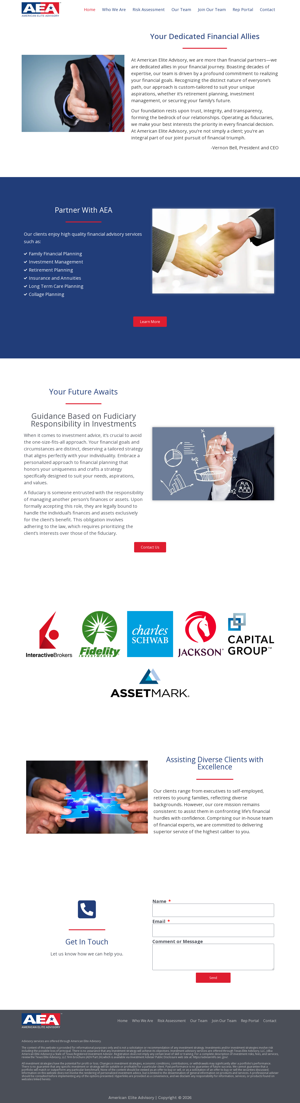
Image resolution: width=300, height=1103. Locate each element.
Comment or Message (177, 941)
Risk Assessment (149, 9)
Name (159, 901)
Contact (267, 9)
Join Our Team (212, 9)
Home (89, 9)
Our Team (181, 9)
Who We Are (114, 9)
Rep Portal (243, 9)
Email (159, 921)
